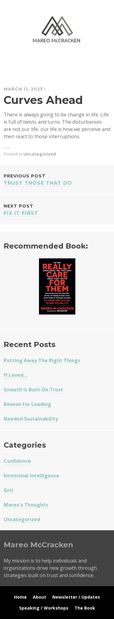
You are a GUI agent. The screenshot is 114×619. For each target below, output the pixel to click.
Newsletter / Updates (76, 597)
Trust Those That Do (57, 179)
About (39, 597)
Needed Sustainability (31, 418)
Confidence (17, 461)
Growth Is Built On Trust (33, 389)
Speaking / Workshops (43, 608)
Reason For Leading (27, 404)
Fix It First (57, 209)
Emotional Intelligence (31, 475)
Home (20, 597)
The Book (84, 608)
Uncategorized (39, 154)
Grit (8, 490)
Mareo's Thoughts (26, 504)
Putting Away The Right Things (42, 360)
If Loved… (15, 375)
